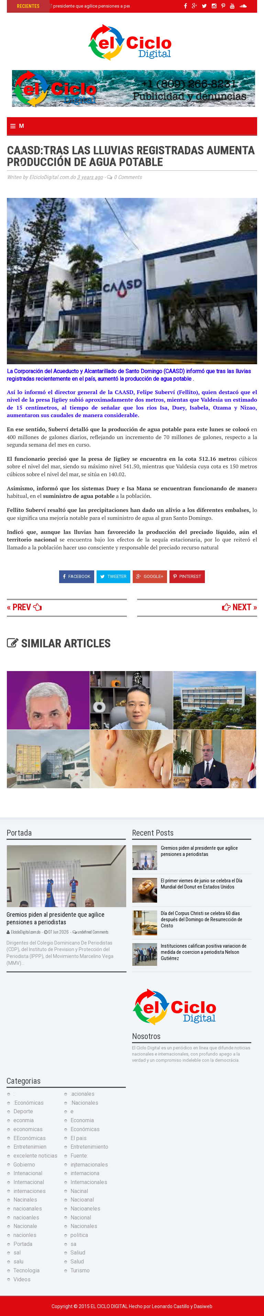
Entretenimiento (89, 1147)
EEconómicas (29, 1138)
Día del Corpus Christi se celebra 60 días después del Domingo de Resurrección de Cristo (201, 919)
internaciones (29, 1191)
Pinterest (187, 576)
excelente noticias (35, 1155)
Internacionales (88, 1182)
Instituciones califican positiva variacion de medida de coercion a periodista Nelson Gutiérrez (203, 952)
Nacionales (83, 1226)
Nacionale (25, 1226)
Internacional (28, 1182)
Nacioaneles (85, 1208)
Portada (22, 1244)
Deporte (23, 1111)
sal (17, 1252)
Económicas (85, 1129)
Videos (22, 1279)
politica (79, 1235)
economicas (28, 1129)
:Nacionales (84, 1103)
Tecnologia (26, 1270)
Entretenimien (29, 1147)
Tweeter (113, 576)
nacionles (24, 1235)
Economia (82, 1120)
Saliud (77, 1252)
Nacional (80, 1217)
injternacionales (89, 1164)
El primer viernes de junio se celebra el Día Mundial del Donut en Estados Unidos (201, 884)
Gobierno (24, 1164)
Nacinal (79, 1191)
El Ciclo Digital (110, 1306)
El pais (78, 1138)
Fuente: (79, 1155)
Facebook (76, 576)
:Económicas (28, 1103)
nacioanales (27, 1208)
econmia (23, 1120)
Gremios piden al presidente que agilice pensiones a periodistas (80, 6)
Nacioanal (82, 1199)
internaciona (84, 1173)
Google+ (149, 576)
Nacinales (25, 1199)
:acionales (82, 1094)
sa (73, 1244)
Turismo (80, 1270)
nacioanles (26, 1217)
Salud (77, 1261)
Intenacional (27, 1173)
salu (18, 1261)
